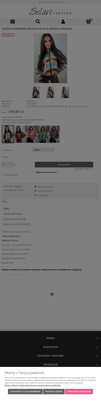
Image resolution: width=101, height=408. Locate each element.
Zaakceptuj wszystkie (79, 391)
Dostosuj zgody (53, 391)
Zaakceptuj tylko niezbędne (25, 391)
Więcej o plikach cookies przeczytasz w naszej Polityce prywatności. (33, 385)
